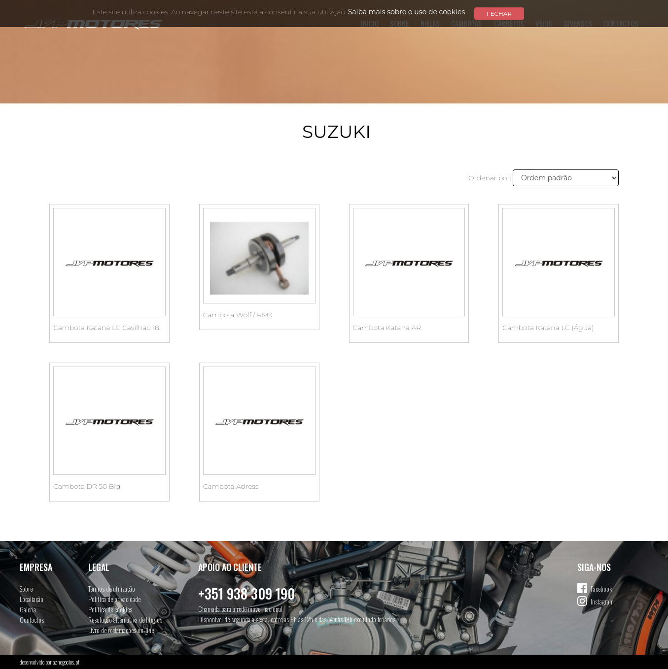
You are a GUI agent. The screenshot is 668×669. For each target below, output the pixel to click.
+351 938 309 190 (246, 593)
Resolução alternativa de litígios (125, 619)
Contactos (32, 619)
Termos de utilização (111, 588)
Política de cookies (110, 609)
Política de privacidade (114, 599)
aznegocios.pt (66, 662)
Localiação (31, 599)
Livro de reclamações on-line (121, 630)
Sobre (26, 588)
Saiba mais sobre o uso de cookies (406, 11)
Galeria (28, 609)
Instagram (602, 601)
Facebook (601, 588)
